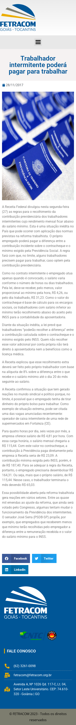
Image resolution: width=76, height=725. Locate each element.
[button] (16, 558)
